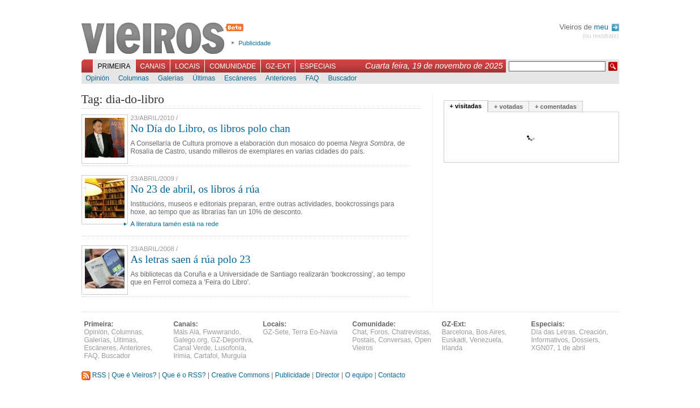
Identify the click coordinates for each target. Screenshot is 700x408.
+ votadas (508, 106)
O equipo (359, 375)
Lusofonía (229, 348)
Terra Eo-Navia (314, 332)
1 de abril (571, 348)
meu (606, 27)
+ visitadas (466, 106)
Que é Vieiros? (133, 375)
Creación (592, 332)
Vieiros (164, 39)
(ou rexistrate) (600, 36)
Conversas (395, 340)
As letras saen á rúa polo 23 (191, 259)
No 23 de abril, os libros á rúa (195, 189)
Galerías (170, 78)
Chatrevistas (411, 332)
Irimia (182, 356)
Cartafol (206, 356)
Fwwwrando (221, 332)
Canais (153, 66)
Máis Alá (186, 332)
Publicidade (255, 43)
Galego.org (190, 340)
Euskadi (454, 340)
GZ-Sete (276, 332)
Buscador (342, 78)
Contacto (391, 375)
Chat (360, 332)
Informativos (549, 340)
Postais (364, 340)
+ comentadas (556, 106)
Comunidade (232, 66)
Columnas (133, 78)
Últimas (203, 78)
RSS (93, 375)
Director (328, 375)
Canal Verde (192, 348)
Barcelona (457, 332)
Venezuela (485, 340)
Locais (187, 66)
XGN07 (542, 348)
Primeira (114, 66)
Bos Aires (490, 332)
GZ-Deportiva (231, 340)
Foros (379, 332)
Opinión (97, 78)
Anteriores (281, 78)
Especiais (318, 66)
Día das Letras (553, 332)
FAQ (312, 78)
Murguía (233, 356)
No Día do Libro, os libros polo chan (210, 128)
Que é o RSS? (183, 375)
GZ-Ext (277, 66)
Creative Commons (240, 375)
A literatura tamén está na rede (175, 223)
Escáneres (240, 78)
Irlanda (452, 348)
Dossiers (585, 340)
